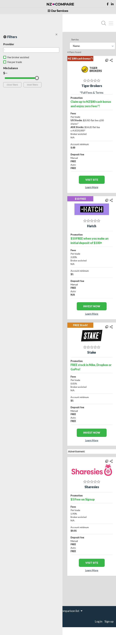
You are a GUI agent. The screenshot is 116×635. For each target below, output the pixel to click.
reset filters (32, 84)
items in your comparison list (63, 611)
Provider (8, 44)
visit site (91, 179)
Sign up (109, 621)
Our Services (58, 11)
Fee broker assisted (18, 57)
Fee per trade (14, 61)
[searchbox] (30, 49)
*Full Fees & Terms (91, 92)
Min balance (10, 68)
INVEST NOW (91, 306)
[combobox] (31, 50)
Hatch (91, 226)
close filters (12, 84)
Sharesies (92, 487)
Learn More (91, 187)
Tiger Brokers (91, 86)
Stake (91, 352)
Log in (98, 621)
